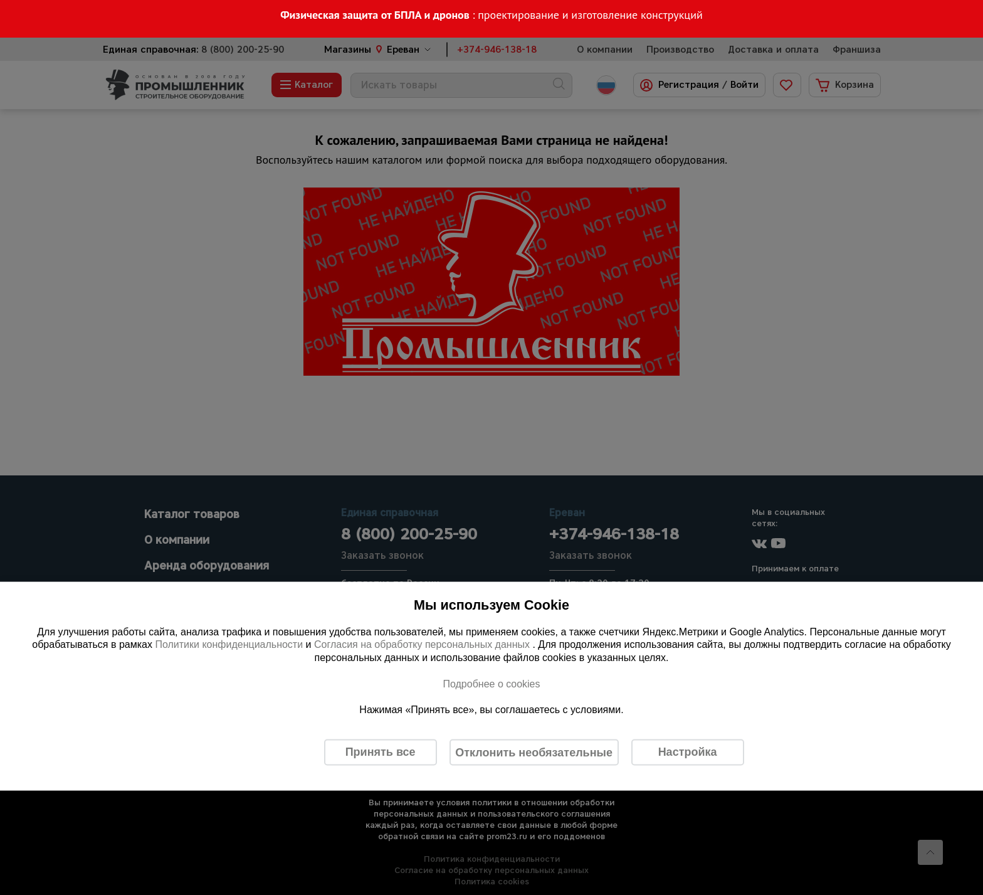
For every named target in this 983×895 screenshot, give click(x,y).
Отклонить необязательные (533, 752)
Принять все (380, 752)
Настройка (687, 752)
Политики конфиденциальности (229, 644)
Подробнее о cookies (491, 683)
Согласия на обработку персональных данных (423, 644)
